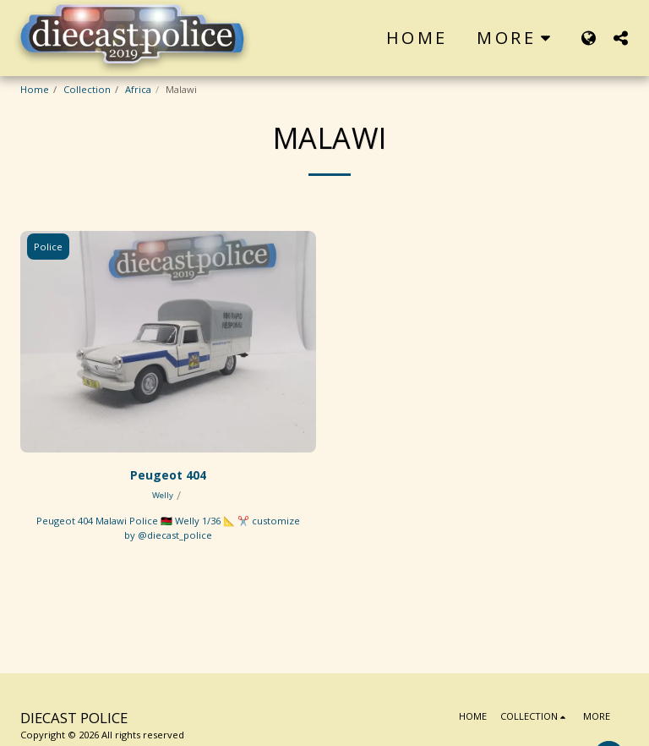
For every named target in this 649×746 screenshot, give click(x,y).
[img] (168, 342)
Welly (162, 495)
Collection (87, 89)
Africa (138, 89)
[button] (620, 38)
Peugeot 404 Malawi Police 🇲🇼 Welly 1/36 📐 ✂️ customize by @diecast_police (168, 527)
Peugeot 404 (168, 475)
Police (48, 246)
